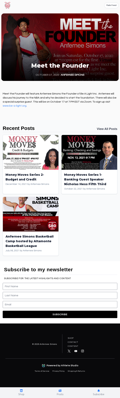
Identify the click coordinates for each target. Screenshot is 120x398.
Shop (71, 338)
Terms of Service (42, 371)
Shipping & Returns (76, 371)
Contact (73, 342)
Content (73, 346)
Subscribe (60, 314)
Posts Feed (111, 5)
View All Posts (107, 129)
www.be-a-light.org (14, 105)
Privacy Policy (58, 371)
